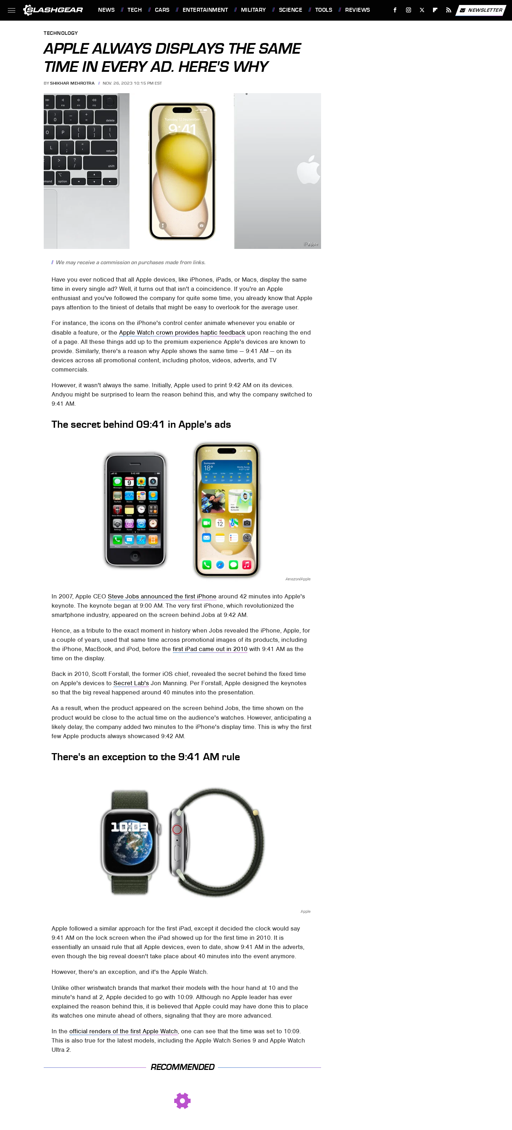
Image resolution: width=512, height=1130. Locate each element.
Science (291, 10)
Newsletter (480, 10)
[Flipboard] (435, 10)
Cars (162, 10)
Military (253, 10)
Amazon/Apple (297, 579)
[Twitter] (422, 10)
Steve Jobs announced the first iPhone (162, 596)
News (106, 10)
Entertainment (205, 10)
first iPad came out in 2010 (210, 649)
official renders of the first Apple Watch (123, 1031)
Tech (135, 10)
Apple (313, 244)
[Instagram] (409, 10)
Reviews (357, 10)
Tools (323, 10)
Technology (61, 33)
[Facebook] (395, 10)
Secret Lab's (131, 683)
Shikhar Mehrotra (72, 83)
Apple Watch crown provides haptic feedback (182, 332)
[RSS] (449, 10)
